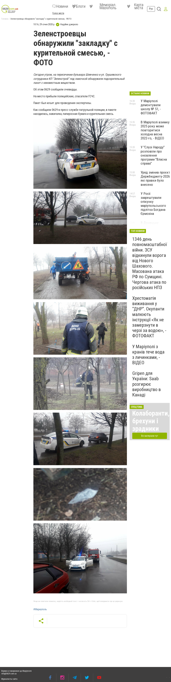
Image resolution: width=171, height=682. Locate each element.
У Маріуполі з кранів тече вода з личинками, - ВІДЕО (148, 355)
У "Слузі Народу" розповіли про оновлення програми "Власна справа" (154, 155)
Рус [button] (151, 8)
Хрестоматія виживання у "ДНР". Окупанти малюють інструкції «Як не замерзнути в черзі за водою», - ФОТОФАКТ (149, 316)
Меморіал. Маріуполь (103, 6)
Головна (4, 19)
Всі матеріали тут (149, 435)
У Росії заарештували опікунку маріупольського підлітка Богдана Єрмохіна (153, 204)
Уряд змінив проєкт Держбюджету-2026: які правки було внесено (155, 178)
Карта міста (135, 6)
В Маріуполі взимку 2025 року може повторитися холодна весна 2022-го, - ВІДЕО (155, 130)
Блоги (79, 6)
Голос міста (58, 13)
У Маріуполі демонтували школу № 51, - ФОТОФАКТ (151, 107)
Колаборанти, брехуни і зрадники (150, 421)
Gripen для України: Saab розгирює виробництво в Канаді (146, 384)
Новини (60, 6)
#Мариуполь (40, 609)
